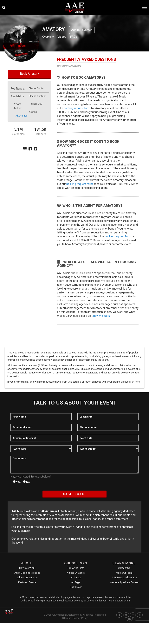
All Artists (75, 577)
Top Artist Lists (75, 567)
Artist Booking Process (27, 572)
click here (134, 381)
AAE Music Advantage (124, 577)
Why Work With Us (27, 577)
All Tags (75, 582)
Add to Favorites (81, 30)
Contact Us (124, 567)
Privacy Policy (80, 618)
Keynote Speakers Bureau (124, 582)
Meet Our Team (124, 572)
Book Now (76, 587)
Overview (49, 37)
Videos (66, 37)
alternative (21, 115)
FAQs (80, 37)
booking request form (77, 108)
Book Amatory (29, 74)
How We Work (101, 315)
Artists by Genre (76, 572)
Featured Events (27, 582)
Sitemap (66, 618)
